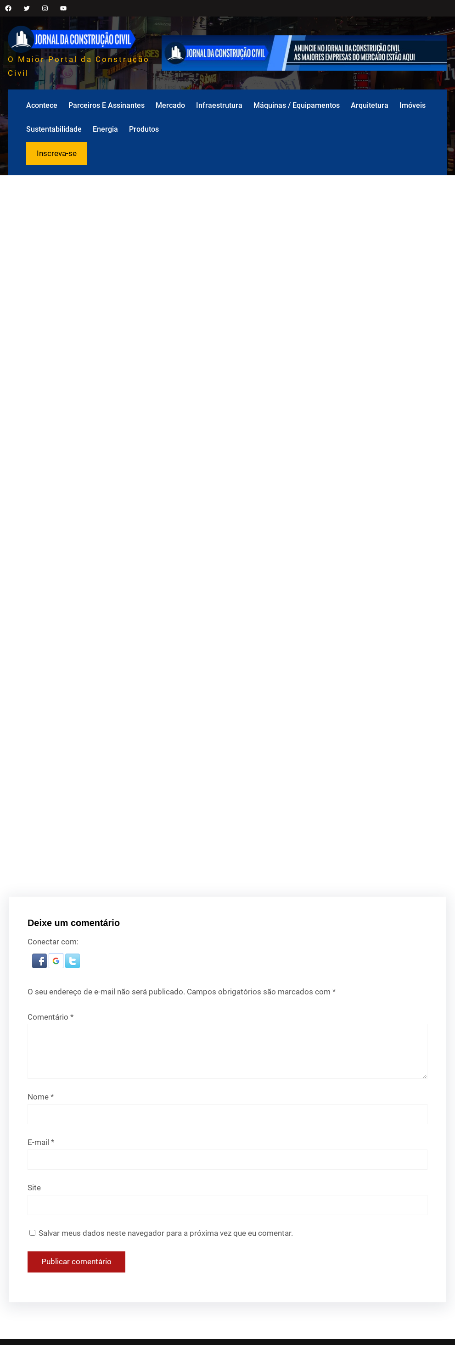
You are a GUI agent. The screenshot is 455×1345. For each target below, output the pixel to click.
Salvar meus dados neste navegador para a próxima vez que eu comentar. (166, 1233)
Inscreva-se (57, 153)
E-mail (41, 1142)
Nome (41, 1096)
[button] (40, 965)
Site (34, 1187)
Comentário (50, 1016)
